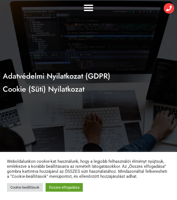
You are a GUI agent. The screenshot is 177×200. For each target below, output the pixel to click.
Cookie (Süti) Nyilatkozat (43, 89)
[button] (88, 8)
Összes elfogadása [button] (64, 187)
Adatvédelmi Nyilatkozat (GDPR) (56, 76)
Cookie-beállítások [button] (24, 187)
